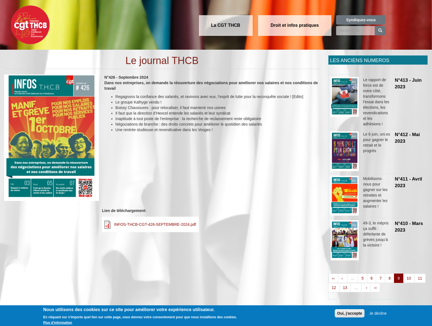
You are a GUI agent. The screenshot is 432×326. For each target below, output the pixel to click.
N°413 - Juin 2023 (408, 83)
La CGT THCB (225, 25)
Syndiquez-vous (361, 20)
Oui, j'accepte (349, 315)
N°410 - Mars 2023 (409, 227)
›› (375, 287)
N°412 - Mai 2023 (407, 138)
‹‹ (333, 278)
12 (334, 287)
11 (420, 278)
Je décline (378, 315)
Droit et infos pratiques (295, 25)
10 (409, 278)
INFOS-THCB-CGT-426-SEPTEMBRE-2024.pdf (155, 224)
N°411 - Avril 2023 (408, 182)
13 (345, 287)
